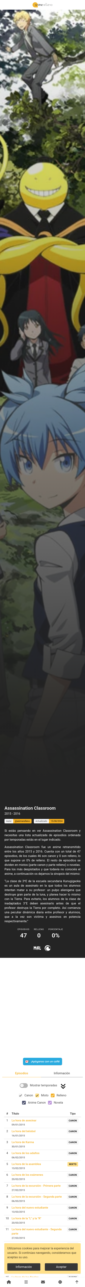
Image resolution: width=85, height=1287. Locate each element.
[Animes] (26, 1282)
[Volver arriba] (77, 1282)
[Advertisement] (42, 795)
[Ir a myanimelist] (37, 948)
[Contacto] (43, 1282)
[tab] (21, 1073)
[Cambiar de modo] (60, 1282)
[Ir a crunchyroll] (48, 948)
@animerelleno (22, 821)
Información (24, 1267)
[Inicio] (9, 1282)
